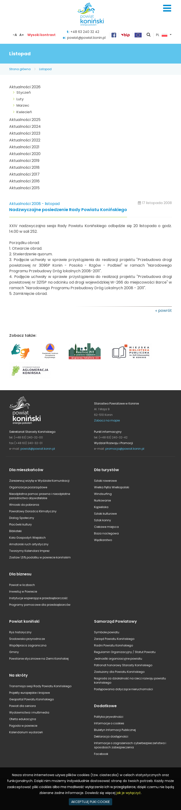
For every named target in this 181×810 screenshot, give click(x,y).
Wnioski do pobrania (24, 505)
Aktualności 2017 (24, 174)
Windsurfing (103, 494)
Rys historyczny (20, 632)
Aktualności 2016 (24, 181)
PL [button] (161, 35)
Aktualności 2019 (24, 160)
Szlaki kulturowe (105, 514)
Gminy (14, 652)
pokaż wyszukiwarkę (148, 35)
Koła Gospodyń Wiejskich (27, 538)
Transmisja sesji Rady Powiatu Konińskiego (40, 686)
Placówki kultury (20, 524)
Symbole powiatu (106, 632)
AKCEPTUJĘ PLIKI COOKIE (90, 801)
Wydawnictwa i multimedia (29, 712)
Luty (20, 98)
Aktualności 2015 (24, 188)
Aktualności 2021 (24, 147)
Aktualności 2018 (24, 167)
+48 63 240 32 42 (84, 31)
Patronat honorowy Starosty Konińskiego (123, 665)
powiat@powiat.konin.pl (86, 37)
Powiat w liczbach (22, 585)
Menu (167, 8)
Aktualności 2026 (25, 87)
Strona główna (20, 69)
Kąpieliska (101, 507)
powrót (165, 310)
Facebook (101, 754)
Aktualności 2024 (25, 126)
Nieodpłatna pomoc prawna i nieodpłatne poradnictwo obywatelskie (39, 496)
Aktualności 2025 (25, 119)
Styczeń (23, 92)
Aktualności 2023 (24, 133)
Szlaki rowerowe (105, 481)
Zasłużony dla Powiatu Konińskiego (119, 672)
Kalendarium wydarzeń (26, 732)
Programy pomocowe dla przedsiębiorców (39, 605)
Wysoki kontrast (41, 34)
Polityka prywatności (108, 717)
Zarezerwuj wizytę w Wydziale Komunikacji (39, 481)
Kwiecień (24, 111)
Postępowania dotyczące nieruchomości (123, 689)
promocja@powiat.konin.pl (124, 449)
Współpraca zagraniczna (27, 645)
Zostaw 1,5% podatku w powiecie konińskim (40, 557)
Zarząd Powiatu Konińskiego (114, 639)
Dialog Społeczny (21, 518)
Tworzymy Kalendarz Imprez (29, 551)
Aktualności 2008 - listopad (34, 203)
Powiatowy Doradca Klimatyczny (33, 511)
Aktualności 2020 (25, 153)
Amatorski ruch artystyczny (29, 544)
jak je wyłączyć (128, 792)
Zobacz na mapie (107, 420)
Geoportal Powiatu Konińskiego (31, 699)
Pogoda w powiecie (23, 726)
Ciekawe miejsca (106, 527)
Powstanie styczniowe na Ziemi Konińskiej (39, 659)
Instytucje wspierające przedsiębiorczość (38, 598)
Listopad (45, 69)
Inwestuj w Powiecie (23, 591)
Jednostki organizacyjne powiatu (118, 659)
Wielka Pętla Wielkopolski (111, 487)
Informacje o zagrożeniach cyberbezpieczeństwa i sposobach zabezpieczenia (130, 745)
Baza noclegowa (106, 533)
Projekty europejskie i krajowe (29, 693)
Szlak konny (102, 520)
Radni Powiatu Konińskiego (113, 645)
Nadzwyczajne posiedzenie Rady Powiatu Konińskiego (68, 210)
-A (15, 34)
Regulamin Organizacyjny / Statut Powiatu (125, 652)
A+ (21, 34)
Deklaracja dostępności (111, 736)
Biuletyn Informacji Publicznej (115, 730)
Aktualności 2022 (24, 140)
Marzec (22, 105)
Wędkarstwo (103, 540)
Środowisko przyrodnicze (27, 639)
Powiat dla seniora (22, 706)
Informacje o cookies (109, 723)
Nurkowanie (102, 500)
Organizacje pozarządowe (28, 487)
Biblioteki (15, 531)
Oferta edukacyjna (22, 719)
